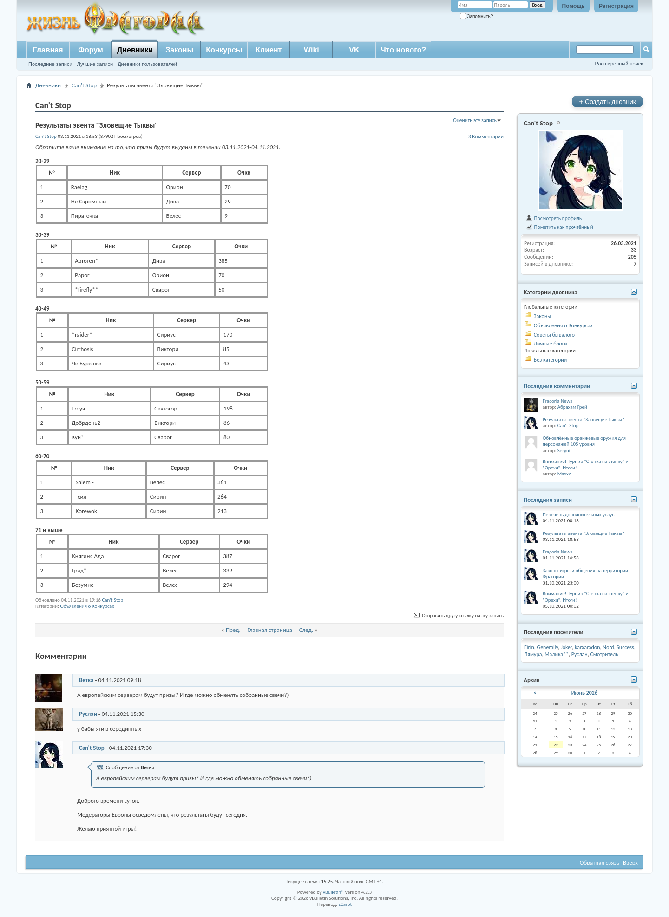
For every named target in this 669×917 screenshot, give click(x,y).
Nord (608, 647)
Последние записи (50, 64)
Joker (566, 647)
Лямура (533, 654)
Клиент (269, 50)
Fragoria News (557, 401)
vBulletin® (333, 892)
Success (625, 647)
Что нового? (403, 50)
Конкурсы (224, 50)
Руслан (88, 713)
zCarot (345, 904)
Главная (48, 50)
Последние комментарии (557, 386)
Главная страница (269, 629)
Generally (547, 647)
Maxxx (564, 474)
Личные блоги (550, 343)
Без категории (550, 360)
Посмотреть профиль (553, 218)
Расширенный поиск (619, 63)
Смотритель (604, 654)
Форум (90, 50)
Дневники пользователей (147, 64)
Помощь (573, 6)
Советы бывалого (554, 335)
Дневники (135, 50)
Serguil (564, 451)
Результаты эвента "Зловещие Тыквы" (583, 419)
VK (354, 50)
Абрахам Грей (572, 407)
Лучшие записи (95, 64)
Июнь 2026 (584, 692)
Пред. (233, 629)
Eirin (529, 647)
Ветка (86, 679)
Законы (179, 50)
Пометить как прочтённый (559, 227)
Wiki (311, 50)
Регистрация (616, 6)
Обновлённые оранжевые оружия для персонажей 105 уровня (584, 441)
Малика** (556, 654)
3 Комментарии (486, 136)
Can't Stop (84, 85)
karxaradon (587, 647)
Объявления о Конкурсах (87, 606)
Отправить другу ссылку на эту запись (458, 615)
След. (306, 629)
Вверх (630, 862)
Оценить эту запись (475, 120)
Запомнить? (476, 16)
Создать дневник (607, 101)
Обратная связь (599, 862)
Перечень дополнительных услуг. (579, 515)
